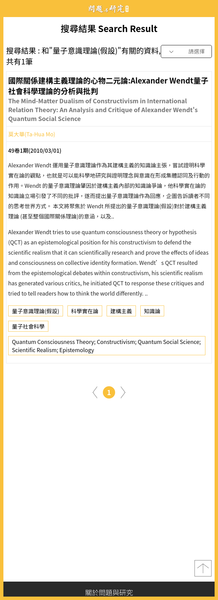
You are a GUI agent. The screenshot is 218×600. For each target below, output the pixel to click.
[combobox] (186, 52)
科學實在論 (84, 313)
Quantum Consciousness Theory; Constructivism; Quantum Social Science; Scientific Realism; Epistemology (106, 348)
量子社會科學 (28, 328)
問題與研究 (109, 9)
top (203, 568)
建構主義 (121, 313)
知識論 (152, 313)
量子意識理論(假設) (35, 313)
